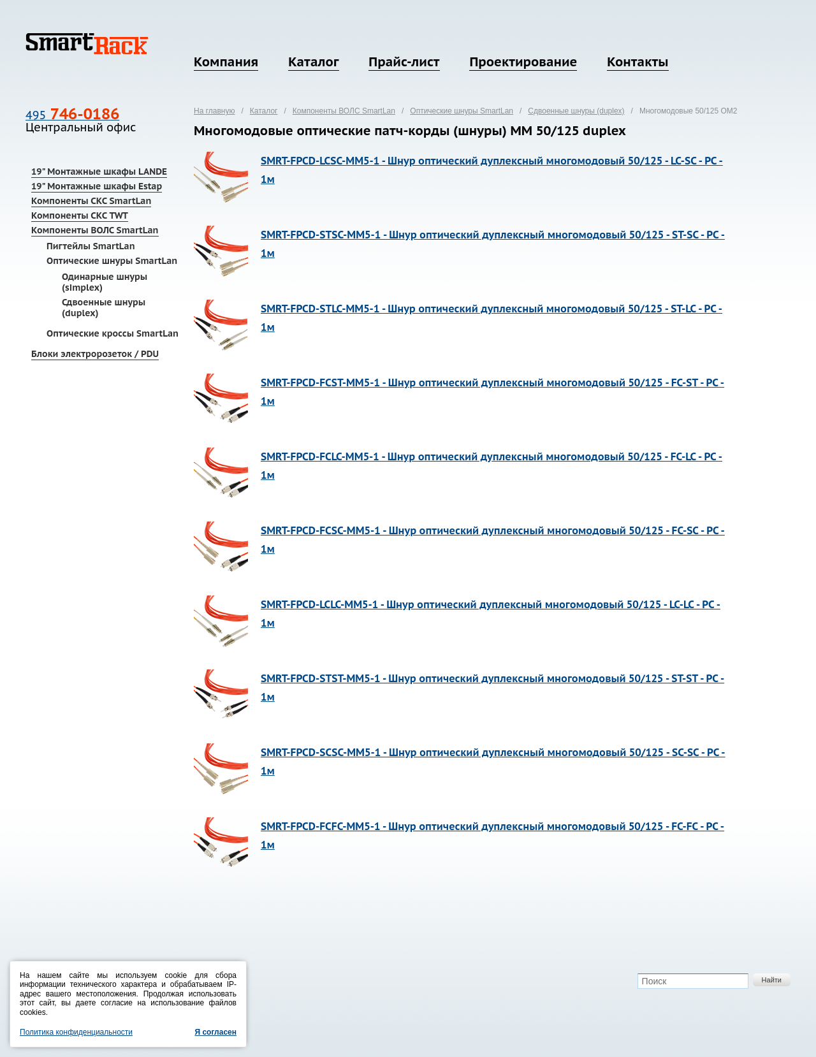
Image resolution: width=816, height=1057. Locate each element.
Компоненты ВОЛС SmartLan (95, 230)
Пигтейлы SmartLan (91, 246)
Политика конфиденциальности (76, 1032)
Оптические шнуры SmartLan (112, 260)
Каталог (313, 62)
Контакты (637, 62)
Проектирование (523, 62)
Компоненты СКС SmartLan (91, 201)
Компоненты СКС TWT (79, 215)
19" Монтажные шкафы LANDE (99, 171)
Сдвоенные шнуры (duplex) (103, 307)
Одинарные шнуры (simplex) (104, 282)
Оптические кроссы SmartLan (112, 333)
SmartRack (87, 43)
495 (72, 115)
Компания (226, 62)
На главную (214, 110)
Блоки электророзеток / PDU (95, 354)
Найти (772, 980)
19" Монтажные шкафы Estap (96, 186)
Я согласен (215, 1032)
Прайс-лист (403, 62)
